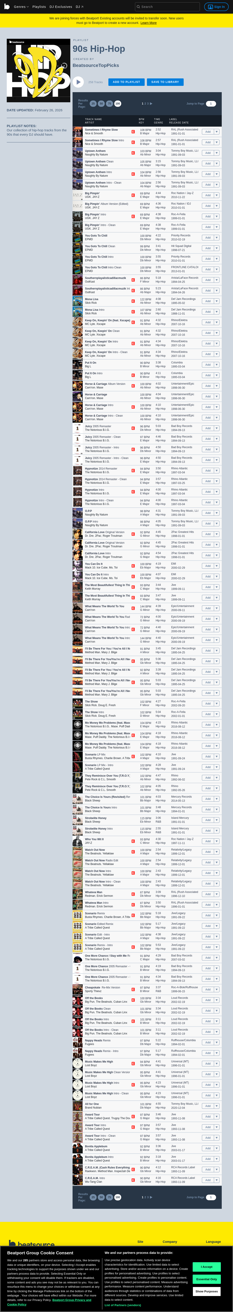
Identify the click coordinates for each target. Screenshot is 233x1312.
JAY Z (96, 218)
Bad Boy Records (181, 426)
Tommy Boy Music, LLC (185, 150)
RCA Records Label (183, 1167)
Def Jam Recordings (183, 299)
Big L (88, 366)
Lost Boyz (91, 1065)
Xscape (100, 324)
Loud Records (179, 997)
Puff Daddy (125, 726)
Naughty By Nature (96, 154)
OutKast (90, 281)
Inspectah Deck (123, 1171)
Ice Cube (102, 567)
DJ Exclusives (61, 7)
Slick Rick (91, 302)
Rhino (174, 775)
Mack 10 (90, 567)
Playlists (39, 7)
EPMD (89, 239)
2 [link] (145, 103)
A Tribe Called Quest (97, 768)
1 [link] (143, 103)
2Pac (98, 535)
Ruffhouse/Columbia (183, 1040)
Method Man (92, 652)
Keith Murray (92, 588)
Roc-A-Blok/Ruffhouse (184, 987)
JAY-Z (95, 197)
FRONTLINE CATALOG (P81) (189, 267)
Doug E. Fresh (107, 705)
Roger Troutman (112, 535)
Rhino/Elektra (179, 320)
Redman (90, 895)
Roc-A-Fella (178, 214)
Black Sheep (92, 800)
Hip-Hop (161, 133)
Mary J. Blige (109, 652)
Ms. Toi (113, 567)
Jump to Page (195, 103)
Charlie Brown (112, 758)
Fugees (89, 1044)
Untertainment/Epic (182, 383)
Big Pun (89, 1001)
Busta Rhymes (94, 758)
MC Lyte (90, 324)
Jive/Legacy (178, 913)
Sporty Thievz (93, 991)
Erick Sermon (105, 895)
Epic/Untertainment (182, 606)
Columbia (177, 362)
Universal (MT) (180, 1061)
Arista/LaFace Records (185, 277)
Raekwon (90, 1171)
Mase (100, 387)
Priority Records (180, 235)
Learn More (149, 23)
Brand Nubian (93, 1107)
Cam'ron (90, 387)
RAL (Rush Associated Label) (188, 129)
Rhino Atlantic (179, 468)
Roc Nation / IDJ (181, 203)
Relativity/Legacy (181, 849)
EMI (173, 563)
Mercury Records (181, 796)
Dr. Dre (89, 535)
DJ (79, 7)
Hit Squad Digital (181, 246)
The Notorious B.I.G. (97, 429)
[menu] (20, 7)
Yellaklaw (108, 853)
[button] (78, 132)
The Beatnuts (93, 853)
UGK (88, 197)
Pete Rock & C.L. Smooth (100, 779)
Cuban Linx (120, 1001)
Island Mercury (180, 817)
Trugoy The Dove (121, 1118)
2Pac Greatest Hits (182, 532)
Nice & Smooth (94, 133)
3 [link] (148, 103)
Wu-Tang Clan (93, 1181)
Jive (173, 584)
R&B (158, 821)
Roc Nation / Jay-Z (182, 193)
